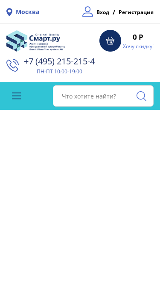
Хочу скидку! (138, 46)
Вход (102, 12)
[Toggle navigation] (16, 95)
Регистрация (136, 12)
